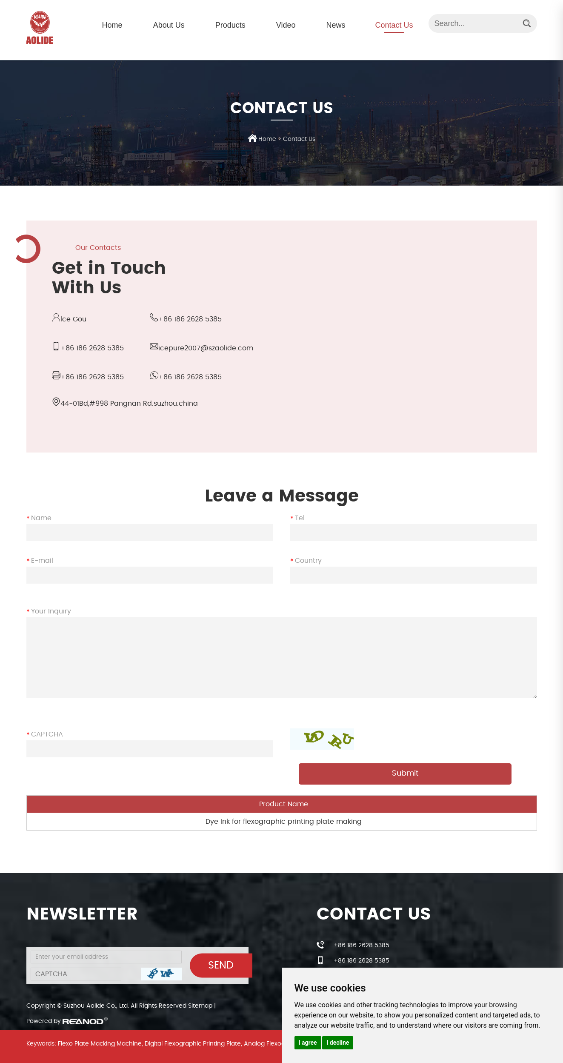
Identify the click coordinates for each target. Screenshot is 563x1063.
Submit (405, 773)
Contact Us (394, 25)
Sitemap (200, 1006)
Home (112, 25)
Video (286, 25)
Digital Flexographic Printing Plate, (193, 1044)
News (335, 25)
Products (230, 25)
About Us (169, 25)
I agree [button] (308, 1042)
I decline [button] (337, 1042)
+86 (92, 377)
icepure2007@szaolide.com (205, 348)
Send (221, 965)
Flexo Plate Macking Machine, (100, 1044)
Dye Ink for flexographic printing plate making (284, 821)
